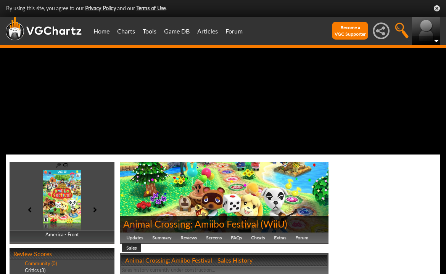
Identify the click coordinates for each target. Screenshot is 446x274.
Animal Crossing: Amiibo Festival (190, 223)
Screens (214, 238)
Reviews (188, 238)
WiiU (274, 223)
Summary (161, 238)
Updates (134, 238)
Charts (126, 31)
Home (101, 31)
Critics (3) (35, 270)
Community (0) (41, 263)
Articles (207, 31)
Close (437, 8)
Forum (234, 31)
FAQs (236, 238)
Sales (131, 248)
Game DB (177, 31)
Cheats (258, 238)
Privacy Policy (100, 8)
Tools (149, 31)
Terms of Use (151, 8)
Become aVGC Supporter (350, 31)
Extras (280, 238)
